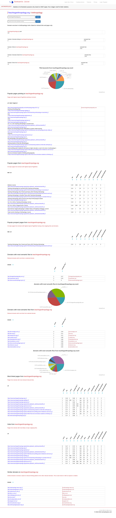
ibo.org (71, 333)
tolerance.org (72, 345)
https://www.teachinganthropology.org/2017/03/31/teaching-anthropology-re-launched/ (28, 112)
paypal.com (65, 501)
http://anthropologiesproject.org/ (16, 504)
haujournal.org (72, 335)
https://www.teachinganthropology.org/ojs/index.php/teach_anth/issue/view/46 (26, 203)
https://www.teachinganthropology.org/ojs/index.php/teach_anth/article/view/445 (26, 186)
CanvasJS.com (102, 92)
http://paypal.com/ (12, 501)
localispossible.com (67, 499)
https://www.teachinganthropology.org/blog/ (19, 110)
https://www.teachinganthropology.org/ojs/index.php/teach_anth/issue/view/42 (26, 207)
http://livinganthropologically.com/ (16, 276)
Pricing (95, 2)
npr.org (64, 497)
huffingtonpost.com (67, 495)
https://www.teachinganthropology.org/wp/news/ (20, 115)
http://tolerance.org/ (13, 345)
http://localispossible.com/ (14, 499)
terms (105, 510)
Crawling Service (80, 2)
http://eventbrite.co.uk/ (13, 341)
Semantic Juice (19, 2)
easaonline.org (72, 278)
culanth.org (71, 337)
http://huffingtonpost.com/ (14, 495)
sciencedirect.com (73, 347)
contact (101, 510)
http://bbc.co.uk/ (12, 493)
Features (89, 2)
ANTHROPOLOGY (6, 6)
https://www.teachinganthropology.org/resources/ (20, 135)
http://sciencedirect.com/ (14, 347)
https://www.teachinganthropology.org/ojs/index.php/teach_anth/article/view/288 (26, 213)
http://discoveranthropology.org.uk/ (16, 280)
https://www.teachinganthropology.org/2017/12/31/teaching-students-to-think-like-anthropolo (30, 144)
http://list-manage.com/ (14, 331)
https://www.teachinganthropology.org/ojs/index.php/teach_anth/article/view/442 (26, 451)
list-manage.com (73, 331)
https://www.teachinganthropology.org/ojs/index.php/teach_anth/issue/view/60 (27, 125)
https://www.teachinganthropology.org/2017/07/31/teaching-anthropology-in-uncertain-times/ (29, 196)
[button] (72, 179)
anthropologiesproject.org (69, 504)
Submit (38, 17)
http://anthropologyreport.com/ (15, 489)
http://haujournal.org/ (13, 335)
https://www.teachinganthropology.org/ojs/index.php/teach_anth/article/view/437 (26, 459)
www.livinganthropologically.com (89, 107)
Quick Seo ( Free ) (69, 2)
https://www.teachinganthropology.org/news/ (19, 120)
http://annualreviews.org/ (14, 502)
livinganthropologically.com (75, 276)
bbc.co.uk (65, 493)
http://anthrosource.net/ (14, 491)
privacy (110, 510)
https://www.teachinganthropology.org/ (17, 117)
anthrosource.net (67, 491)
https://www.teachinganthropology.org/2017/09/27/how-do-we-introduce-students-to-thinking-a (31, 154)
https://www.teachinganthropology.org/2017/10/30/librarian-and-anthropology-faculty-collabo (30, 130)
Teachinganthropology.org (19, 13)
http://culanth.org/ (12, 337)
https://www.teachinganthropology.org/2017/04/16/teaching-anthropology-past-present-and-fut (30, 193)
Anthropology (37, 13)
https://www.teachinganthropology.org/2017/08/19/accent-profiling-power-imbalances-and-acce (31, 149)
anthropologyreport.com (68, 489)
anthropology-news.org (68, 487)
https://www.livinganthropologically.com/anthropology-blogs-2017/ (23, 107)
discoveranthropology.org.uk (75, 280)
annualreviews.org (67, 502)
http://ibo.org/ (11, 333)
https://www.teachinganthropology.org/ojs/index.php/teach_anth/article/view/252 (26, 210)
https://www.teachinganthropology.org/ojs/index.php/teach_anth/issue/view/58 (27, 139)
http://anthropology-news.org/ (15, 487)
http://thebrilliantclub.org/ (14, 339)
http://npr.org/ (11, 497)
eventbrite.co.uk (73, 341)
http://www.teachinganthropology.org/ (17, 415)
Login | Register (103, 2)
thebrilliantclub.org (73, 339)
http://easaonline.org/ (13, 278)
